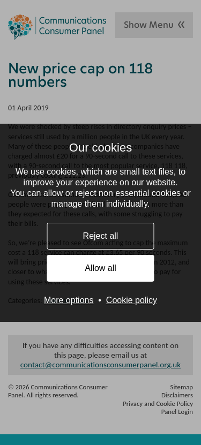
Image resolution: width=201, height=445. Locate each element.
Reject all (100, 235)
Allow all (100, 268)
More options (69, 300)
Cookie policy (131, 300)
